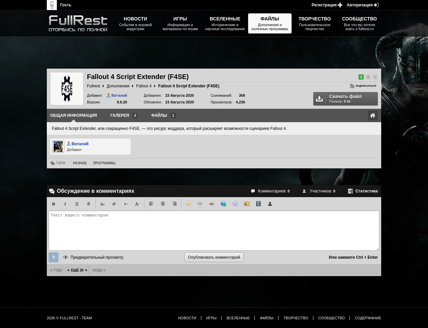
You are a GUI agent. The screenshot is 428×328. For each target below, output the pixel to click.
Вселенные (238, 318)
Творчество (296, 318)
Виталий (119, 95)
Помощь (53, 257)
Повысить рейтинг (368, 77)
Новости (187, 318)
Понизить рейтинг (375, 77)
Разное (80, 163)
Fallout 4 (143, 86)
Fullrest (93, 86)
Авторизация (360, 5)
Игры (211, 318)
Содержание (368, 318)
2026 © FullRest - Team (69, 318)
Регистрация (324, 5)
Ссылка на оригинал (373, 115)
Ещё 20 (77, 270)
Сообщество (331, 318)
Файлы (266, 318)
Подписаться (365, 85)
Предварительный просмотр (97, 257)
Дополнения (118, 86)
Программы (104, 163)
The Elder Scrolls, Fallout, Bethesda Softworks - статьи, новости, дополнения (80, 23)
